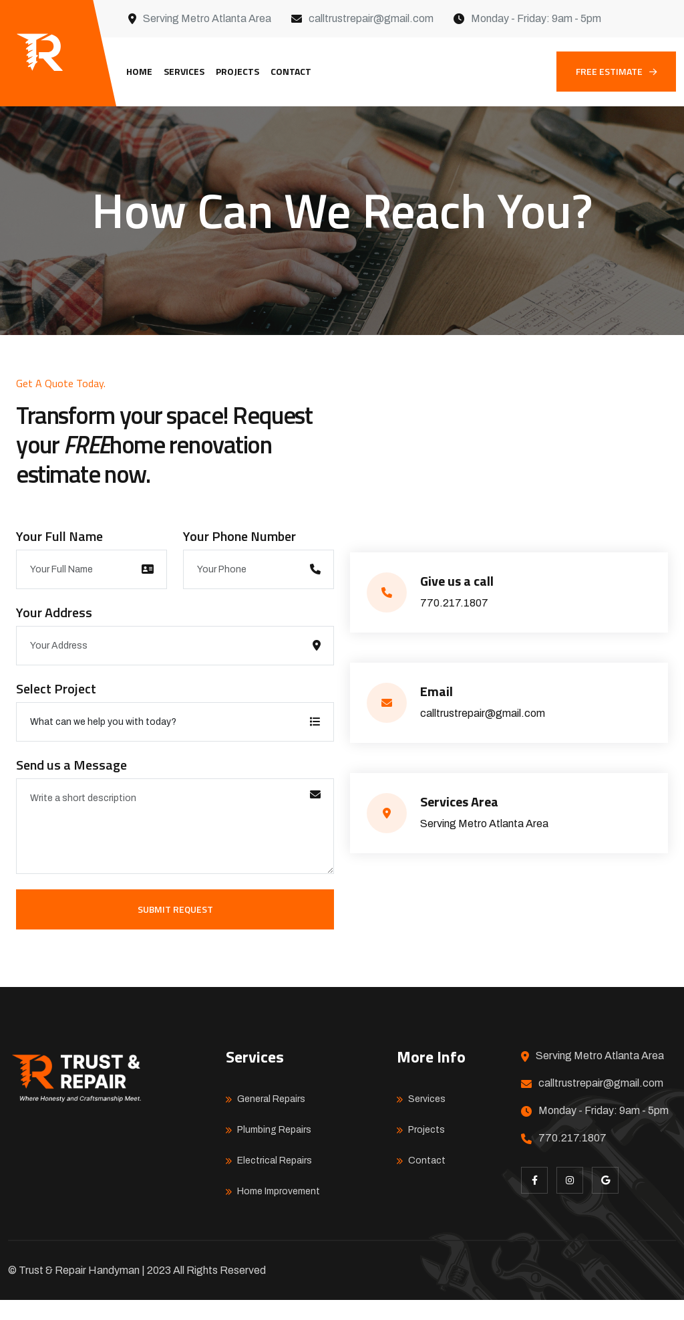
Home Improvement (278, 1211)
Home (139, 71)
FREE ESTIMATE (616, 71)
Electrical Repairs (274, 1181)
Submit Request (175, 929)
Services (184, 71)
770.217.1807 (454, 623)
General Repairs (271, 1119)
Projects (237, 71)
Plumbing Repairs (274, 1150)
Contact (291, 71)
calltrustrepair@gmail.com (371, 18)
